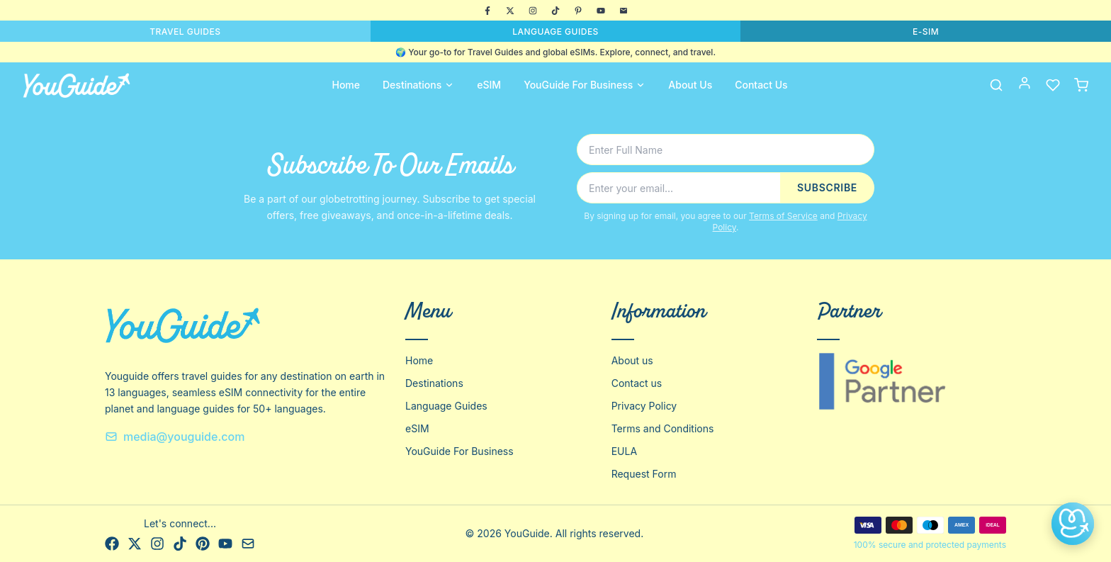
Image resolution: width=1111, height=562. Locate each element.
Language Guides (446, 406)
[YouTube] (601, 10)
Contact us (636, 383)
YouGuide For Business (584, 85)
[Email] (623, 10)
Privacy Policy (644, 406)
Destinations (418, 85)
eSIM (489, 85)
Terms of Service (783, 215)
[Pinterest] (578, 10)
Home (346, 85)
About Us (690, 85)
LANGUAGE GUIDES (555, 31)
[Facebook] (487, 10)
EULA (624, 451)
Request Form (644, 474)
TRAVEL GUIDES (185, 31)
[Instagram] (533, 10)
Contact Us (761, 85)
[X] (510, 10)
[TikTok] (555, 10)
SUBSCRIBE (827, 187)
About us (632, 360)
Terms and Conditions (662, 428)
